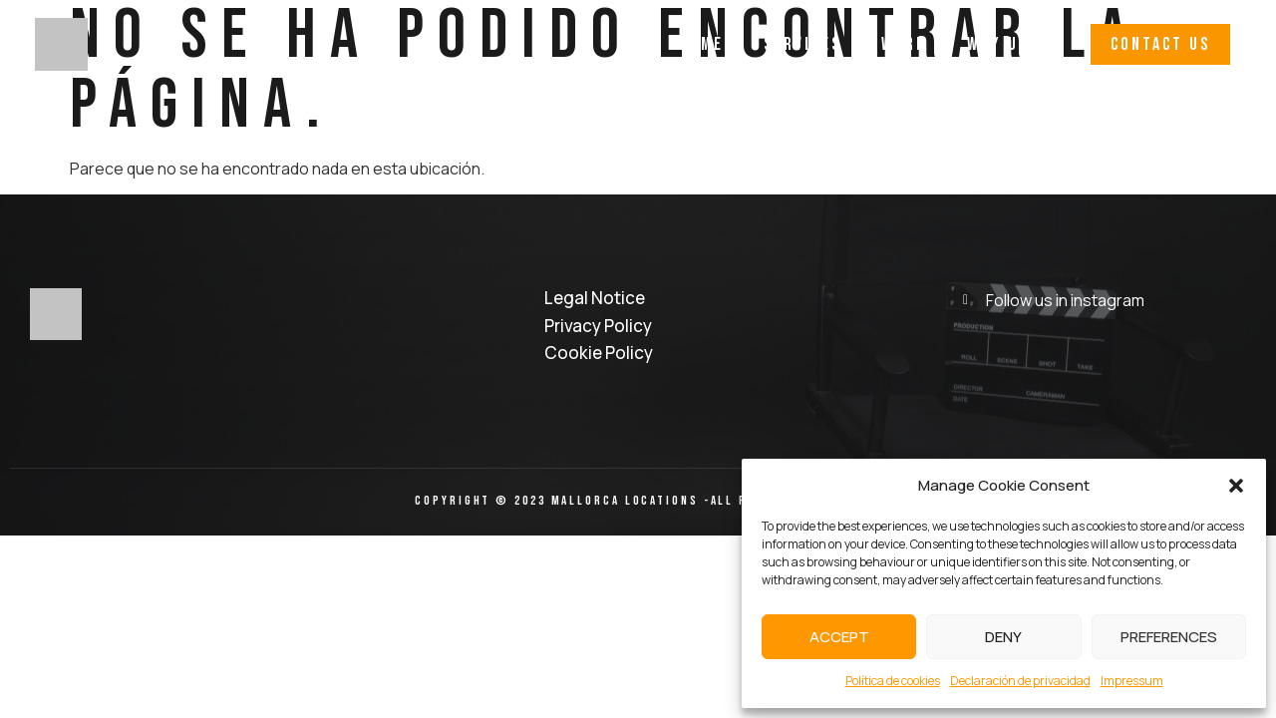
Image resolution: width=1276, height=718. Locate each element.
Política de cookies (892, 680)
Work (904, 44)
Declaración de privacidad (1020, 680)
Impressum (1132, 680)
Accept (839, 636)
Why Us (998, 44)
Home (701, 44)
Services (802, 44)
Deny (1003, 636)
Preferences (1168, 636)
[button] (1236, 486)
